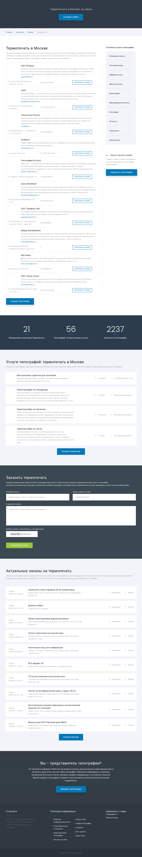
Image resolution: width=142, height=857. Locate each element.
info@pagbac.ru (111, 814)
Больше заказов (71, 737)
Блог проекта (81, 832)
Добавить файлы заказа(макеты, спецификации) (25, 529)
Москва (31, 32)
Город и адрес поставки (82, 492)
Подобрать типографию (121, 172)
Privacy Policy (77, 853)
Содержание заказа (13, 504)
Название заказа (12, 492)
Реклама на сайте (60, 840)
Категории (20, 32)
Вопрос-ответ (81, 819)
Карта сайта (80, 836)
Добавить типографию (71, 789)
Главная (9, 32)
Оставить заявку (71, 17)
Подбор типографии (83, 823)
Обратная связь (112, 818)
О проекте (79, 827)
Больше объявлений (71, 451)
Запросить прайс (82, 82)
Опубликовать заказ (19, 545)
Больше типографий (20, 301)
